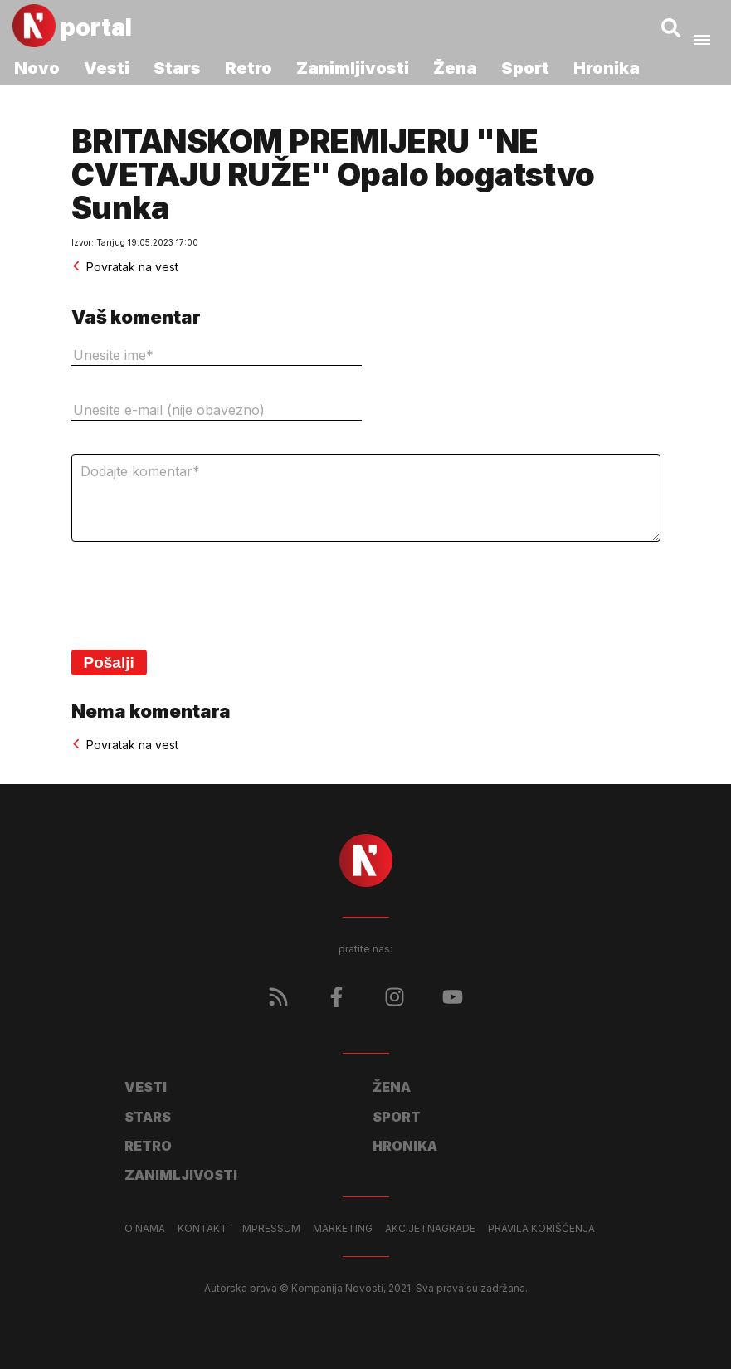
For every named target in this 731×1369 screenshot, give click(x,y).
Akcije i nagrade (430, 1229)
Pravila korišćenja (541, 1229)
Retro (248, 68)
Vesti (106, 68)
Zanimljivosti (352, 68)
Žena (455, 68)
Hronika (606, 68)
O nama (144, 1229)
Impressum (270, 1229)
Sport (525, 68)
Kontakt (202, 1229)
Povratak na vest (124, 267)
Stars (177, 68)
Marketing (343, 1229)
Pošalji (109, 662)
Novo (37, 68)
